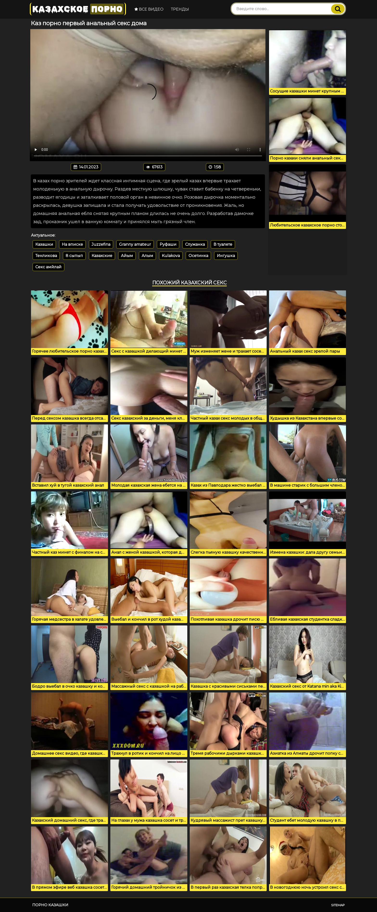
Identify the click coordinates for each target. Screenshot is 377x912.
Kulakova (171, 255)
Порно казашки (50, 905)
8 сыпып (74, 255)
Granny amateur (135, 244)
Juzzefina (101, 244)
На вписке (72, 244)
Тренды (180, 9)
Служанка (195, 244)
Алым (147, 255)
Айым (127, 255)
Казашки (44, 244)
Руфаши (168, 244)
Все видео (148, 9)
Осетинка (198, 255)
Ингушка (226, 255)
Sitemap (338, 905)
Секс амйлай (48, 267)
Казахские (102, 255)
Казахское (78, 9)
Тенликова (46, 255)
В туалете (223, 244)
